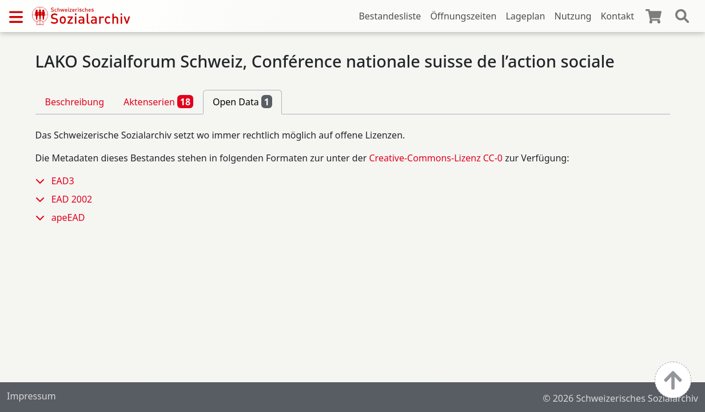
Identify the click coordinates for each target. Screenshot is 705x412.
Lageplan (525, 16)
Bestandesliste (390, 16)
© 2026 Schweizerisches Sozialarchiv (620, 398)
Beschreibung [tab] (75, 102)
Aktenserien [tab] (158, 101)
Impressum (31, 396)
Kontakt (617, 16)
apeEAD (68, 217)
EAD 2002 (72, 199)
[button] (43, 181)
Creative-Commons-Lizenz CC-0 (436, 158)
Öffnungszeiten (463, 16)
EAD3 (62, 181)
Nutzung (572, 16)
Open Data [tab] (242, 101)
